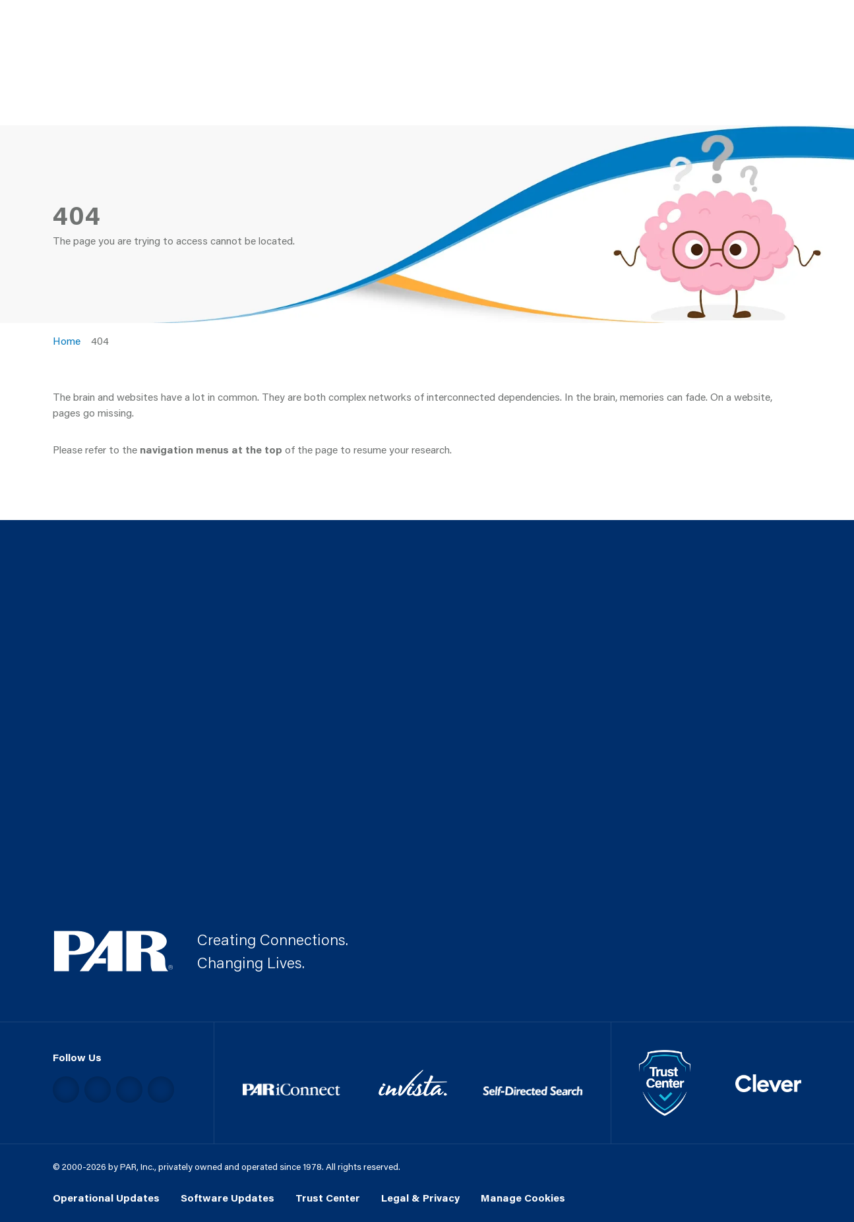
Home (66, 340)
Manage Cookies (523, 1197)
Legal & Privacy (420, 1197)
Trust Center (327, 1197)
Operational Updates (106, 1197)
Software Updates (227, 1197)
